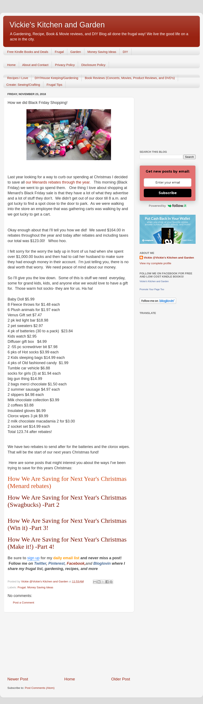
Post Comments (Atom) (40, 687)
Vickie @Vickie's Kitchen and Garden (169, 257)
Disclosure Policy (93, 65)
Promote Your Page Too (152, 289)
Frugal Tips (54, 84)
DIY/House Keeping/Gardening (56, 78)
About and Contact (35, 65)
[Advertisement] (68, 644)
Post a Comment (23, 602)
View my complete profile (155, 263)
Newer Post (17, 679)
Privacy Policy (65, 65)
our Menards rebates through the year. (60, 182)
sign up (33, 558)
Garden (75, 52)
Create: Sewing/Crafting (23, 84)
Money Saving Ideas (102, 52)
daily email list (66, 558)
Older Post (120, 679)
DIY (125, 52)
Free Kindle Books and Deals (27, 52)
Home (11, 65)
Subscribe (168, 193)
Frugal (59, 52)
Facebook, (76, 563)
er (44, 563)
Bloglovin (102, 563)
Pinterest (56, 563)
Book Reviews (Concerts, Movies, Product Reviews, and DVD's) (130, 78)
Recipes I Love (17, 78)
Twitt (38, 563)
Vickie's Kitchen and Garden (57, 24)
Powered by (167, 205)
